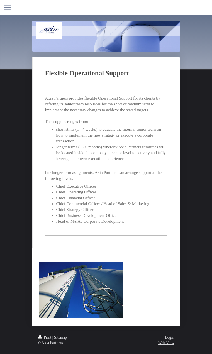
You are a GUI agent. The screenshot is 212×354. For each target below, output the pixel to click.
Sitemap (60, 337)
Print (45, 337)
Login (169, 337)
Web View (166, 343)
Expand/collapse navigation (106, 7)
